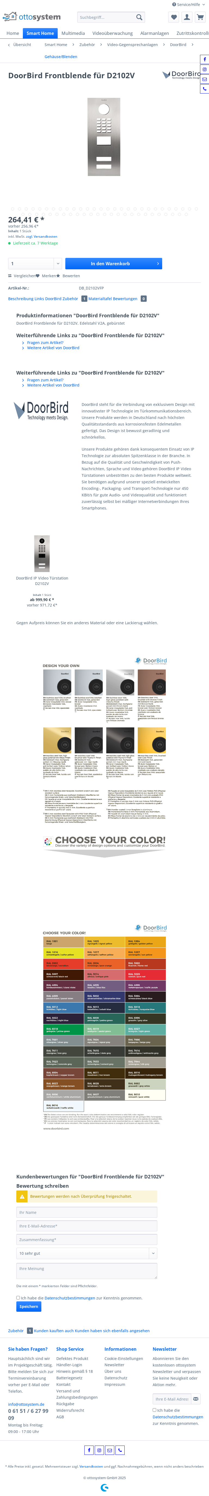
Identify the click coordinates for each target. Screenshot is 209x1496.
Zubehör (75, 298)
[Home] (13, 33)
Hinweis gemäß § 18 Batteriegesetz (74, 1374)
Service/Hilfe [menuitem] (186, 4)
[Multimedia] (73, 33)
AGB (60, 1416)
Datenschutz (115, 1377)
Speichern (29, 1306)
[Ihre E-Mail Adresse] (172, 1399)
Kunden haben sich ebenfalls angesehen (112, 1330)
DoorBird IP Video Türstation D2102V (42, 580)
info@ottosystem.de (26, 1404)
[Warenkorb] (200, 17)
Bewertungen (130, 298)
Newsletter (114, 1364)
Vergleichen (22, 275)
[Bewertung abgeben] (86, 1253)
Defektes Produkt (72, 1358)
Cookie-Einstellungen (123, 1358)
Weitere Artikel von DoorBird (50, 347)
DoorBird (54, 298)
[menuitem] (111, 20)
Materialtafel (100, 298)
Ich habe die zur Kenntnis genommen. (82, 1298)
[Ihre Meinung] (86, 1271)
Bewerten (68, 275)
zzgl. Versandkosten (41, 236)
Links (40, 298)
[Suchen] (139, 17)
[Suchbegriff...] (111, 17)
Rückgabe (65, 1403)
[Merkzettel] (173, 17)
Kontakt (63, 1384)
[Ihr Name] (86, 1212)
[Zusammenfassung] (86, 1239)
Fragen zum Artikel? (42, 342)
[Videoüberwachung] (113, 33)
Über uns (112, 1371)
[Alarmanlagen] (155, 33)
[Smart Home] (40, 33)
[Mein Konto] (187, 17)
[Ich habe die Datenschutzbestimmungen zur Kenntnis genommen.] (18, 1297)
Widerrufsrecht (70, 1410)
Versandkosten (91, 1466)
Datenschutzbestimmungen (70, 1298)
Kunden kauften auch (54, 1330)
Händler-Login (69, 1364)
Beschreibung (20, 298)
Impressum (114, 1384)
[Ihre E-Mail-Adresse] (86, 1225)
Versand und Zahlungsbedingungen (77, 1394)
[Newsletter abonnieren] (196, 1399)
